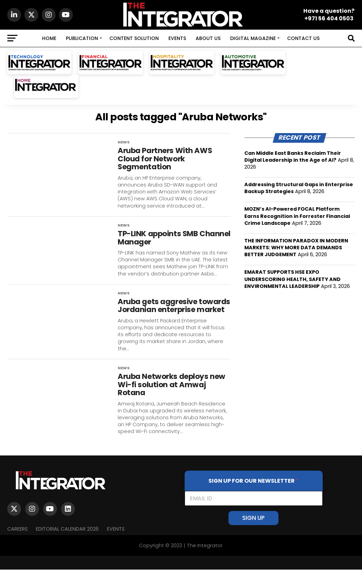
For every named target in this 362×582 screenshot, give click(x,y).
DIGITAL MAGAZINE (253, 38)
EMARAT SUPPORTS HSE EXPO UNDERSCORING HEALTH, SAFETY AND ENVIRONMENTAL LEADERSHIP (292, 279)
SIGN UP (253, 530)
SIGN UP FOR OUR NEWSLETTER (253, 493)
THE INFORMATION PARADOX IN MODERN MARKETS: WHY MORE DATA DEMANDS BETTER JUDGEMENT (296, 247)
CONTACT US (303, 38)
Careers (17, 541)
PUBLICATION (82, 38)
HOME (49, 38)
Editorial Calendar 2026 (67, 541)
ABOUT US (208, 38)
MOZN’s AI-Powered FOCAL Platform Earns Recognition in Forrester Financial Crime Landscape (297, 215)
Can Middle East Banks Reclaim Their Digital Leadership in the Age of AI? (292, 156)
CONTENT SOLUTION (134, 38)
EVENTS (177, 38)
